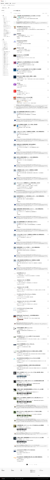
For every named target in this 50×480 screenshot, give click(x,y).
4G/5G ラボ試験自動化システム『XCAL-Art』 (26, 344)
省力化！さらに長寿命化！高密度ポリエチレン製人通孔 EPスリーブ (30, 397)
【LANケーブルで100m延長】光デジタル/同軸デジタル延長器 (29, 69)
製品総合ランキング (32, 470)
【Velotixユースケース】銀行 (23, 287)
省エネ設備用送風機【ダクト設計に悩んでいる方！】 (27, 221)
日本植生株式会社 (20, 77)
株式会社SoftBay (20, 84)
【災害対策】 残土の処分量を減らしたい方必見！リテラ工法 (28, 15)
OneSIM (18, 90)
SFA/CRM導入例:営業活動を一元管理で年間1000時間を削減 (28, 365)
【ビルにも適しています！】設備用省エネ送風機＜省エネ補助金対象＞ (30, 234)
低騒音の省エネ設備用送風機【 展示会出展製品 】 (26, 144)
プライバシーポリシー (8, 478)
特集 (10, 3)
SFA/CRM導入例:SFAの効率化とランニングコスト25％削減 (28, 358)
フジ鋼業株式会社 (20, 316)
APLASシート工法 (20, 47)
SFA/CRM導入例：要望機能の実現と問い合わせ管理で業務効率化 (29, 457)
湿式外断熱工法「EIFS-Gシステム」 (24, 26)
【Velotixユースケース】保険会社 (23, 280)
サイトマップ (41, 470)
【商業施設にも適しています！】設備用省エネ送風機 (27, 170)
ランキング (13, 3)
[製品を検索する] (11, 13)
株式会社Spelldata (20, 42)
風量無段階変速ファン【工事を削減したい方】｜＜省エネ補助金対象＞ (30, 196)
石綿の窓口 (19, 33)
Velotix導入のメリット (21, 273)
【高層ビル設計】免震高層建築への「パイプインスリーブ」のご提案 (30, 437)
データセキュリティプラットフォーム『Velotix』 (26, 294)
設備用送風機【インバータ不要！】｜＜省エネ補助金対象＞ (28, 247)
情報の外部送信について (12, 478)
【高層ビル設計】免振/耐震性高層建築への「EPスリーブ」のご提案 (30, 389)
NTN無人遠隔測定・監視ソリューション (24, 327)
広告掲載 (22, 478)
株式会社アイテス (20, 56)
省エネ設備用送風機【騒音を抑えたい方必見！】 (26, 111)
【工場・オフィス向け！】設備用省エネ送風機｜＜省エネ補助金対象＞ (30, 131)
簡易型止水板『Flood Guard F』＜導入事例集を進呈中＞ (28, 315)
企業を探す (7, 3)
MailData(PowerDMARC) (22, 40)
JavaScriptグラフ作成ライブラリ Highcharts (26, 449)
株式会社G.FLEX (20, 352)
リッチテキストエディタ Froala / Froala (25, 308)
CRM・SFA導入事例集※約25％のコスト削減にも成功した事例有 (29, 351)
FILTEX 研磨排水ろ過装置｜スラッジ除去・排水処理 (27, 124)
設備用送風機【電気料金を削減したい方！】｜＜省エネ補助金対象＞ (30, 208)
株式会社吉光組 (22, 17)
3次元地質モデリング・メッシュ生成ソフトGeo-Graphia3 (28, 336)
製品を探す (2, 3)
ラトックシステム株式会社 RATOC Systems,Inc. (24, 63)
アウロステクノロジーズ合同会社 (22, 49)
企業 (8, 7)
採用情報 (20, 478)
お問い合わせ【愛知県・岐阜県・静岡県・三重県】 (27, 76)
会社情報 (18, 478)
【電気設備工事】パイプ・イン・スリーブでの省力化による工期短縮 (30, 425)
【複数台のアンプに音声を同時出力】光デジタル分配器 (27, 62)
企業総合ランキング (32, 471)
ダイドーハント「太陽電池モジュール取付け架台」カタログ (28, 182)
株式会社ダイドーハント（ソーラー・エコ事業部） (24, 184)
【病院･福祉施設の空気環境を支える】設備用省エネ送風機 (28, 260)
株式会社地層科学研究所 (21, 337)
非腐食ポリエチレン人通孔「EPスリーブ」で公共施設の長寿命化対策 (30, 380)
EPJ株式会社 (20, 373)
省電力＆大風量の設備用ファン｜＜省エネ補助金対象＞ (27, 157)
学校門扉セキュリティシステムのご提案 (24, 97)
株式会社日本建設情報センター (22, 35)
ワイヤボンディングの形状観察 (23, 55)
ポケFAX (18, 83)
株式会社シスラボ (20, 274)
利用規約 (15, 478)
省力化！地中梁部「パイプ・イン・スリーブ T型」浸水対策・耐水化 (30, 372)
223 (34, 464)
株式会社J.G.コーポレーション (22, 145)
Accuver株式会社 (20, 345)
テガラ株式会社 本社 (21, 309)
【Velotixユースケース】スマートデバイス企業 (26, 301)
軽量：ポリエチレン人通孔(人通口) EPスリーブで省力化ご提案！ (29, 411)
